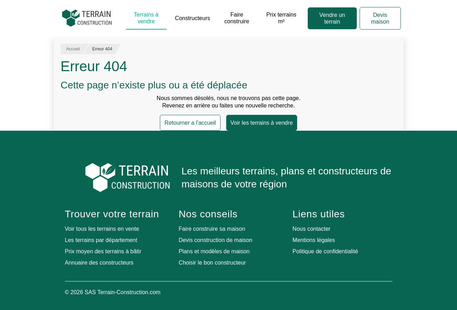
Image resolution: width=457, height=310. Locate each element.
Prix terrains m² (281, 18)
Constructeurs (192, 18)
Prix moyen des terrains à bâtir (103, 251)
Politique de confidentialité (325, 251)
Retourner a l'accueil (190, 123)
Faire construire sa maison (212, 229)
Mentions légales (314, 240)
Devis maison (380, 18)
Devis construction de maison (215, 240)
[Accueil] (87, 18)
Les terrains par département (101, 240)
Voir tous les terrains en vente (102, 229)
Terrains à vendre (146, 18)
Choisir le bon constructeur (212, 263)
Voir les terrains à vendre (261, 123)
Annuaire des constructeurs (99, 263)
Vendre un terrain (332, 18)
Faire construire (236, 18)
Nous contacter (312, 229)
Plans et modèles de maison (214, 251)
